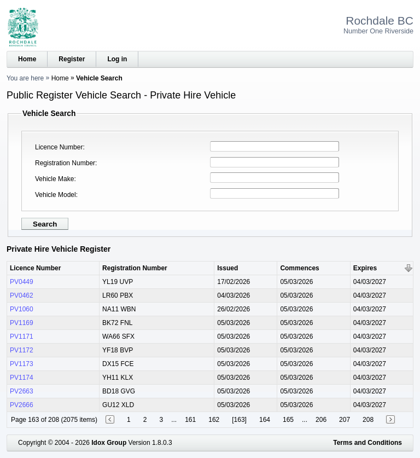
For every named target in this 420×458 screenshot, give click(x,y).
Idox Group (108, 443)
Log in (117, 59)
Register (72, 59)
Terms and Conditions (367, 443)
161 (190, 420)
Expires (365, 268)
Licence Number (59, 147)
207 (344, 420)
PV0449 (21, 282)
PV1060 (21, 309)
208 (368, 420)
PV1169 (21, 323)
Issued (227, 268)
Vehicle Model (55, 195)
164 (264, 420)
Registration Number (65, 163)
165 (288, 420)
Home (27, 59)
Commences (299, 268)
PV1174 (21, 377)
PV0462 (21, 295)
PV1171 (21, 336)
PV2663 (21, 391)
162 (213, 420)
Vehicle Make (54, 179)
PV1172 (21, 350)
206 (321, 420)
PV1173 (21, 364)
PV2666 (21, 405)
